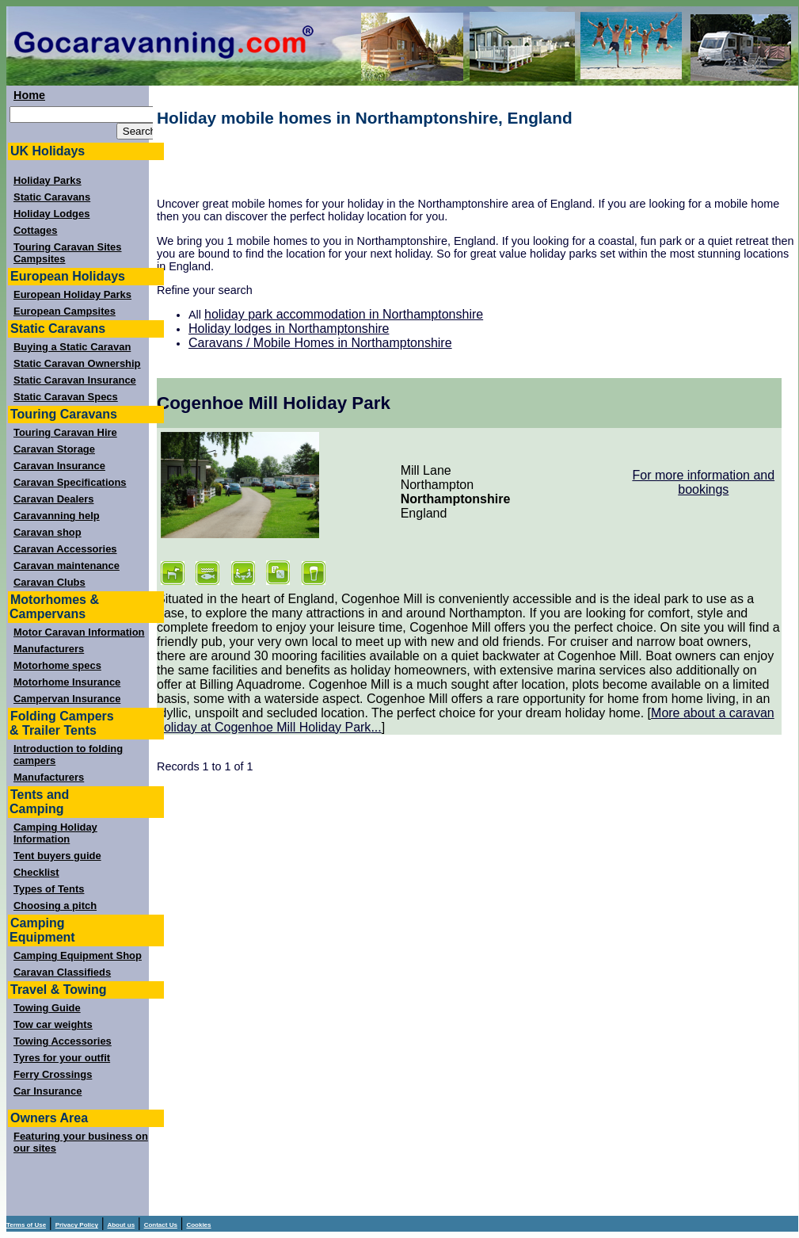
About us (121, 1224)
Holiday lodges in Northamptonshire (288, 328)
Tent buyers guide (57, 856)
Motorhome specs (57, 665)
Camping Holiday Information (55, 833)
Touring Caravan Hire (65, 432)
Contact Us (160, 1224)
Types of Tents (48, 889)
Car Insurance (47, 1091)
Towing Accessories (62, 1041)
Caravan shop (47, 532)
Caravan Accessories (65, 549)
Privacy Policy (76, 1224)
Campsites (39, 259)
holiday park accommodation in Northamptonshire (343, 314)
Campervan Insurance (66, 699)
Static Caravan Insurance (74, 380)
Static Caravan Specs (65, 397)
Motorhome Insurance (66, 682)
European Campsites (64, 311)
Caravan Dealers (53, 499)
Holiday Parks (47, 180)
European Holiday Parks (72, 294)
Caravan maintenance (66, 565)
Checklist (36, 872)
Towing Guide (47, 1008)
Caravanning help (56, 516)
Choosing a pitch (55, 905)
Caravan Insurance (59, 466)
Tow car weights (53, 1024)
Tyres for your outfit (61, 1058)
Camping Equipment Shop (77, 955)
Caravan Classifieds (62, 972)
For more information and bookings (703, 482)
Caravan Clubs (49, 582)
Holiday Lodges (51, 214)
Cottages (35, 230)
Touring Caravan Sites (67, 247)
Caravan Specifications (70, 482)
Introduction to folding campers (68, 754)
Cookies (198, 1224)
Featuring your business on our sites (80, 1142)
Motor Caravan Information (79, 632)
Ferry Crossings (52, 1074)
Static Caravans (51, 197)
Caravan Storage (54, 449)
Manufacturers (48, 649)
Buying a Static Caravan (72, 347)
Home (29, 95)
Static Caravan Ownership (77, 363)
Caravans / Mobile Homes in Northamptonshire (320, 343)
